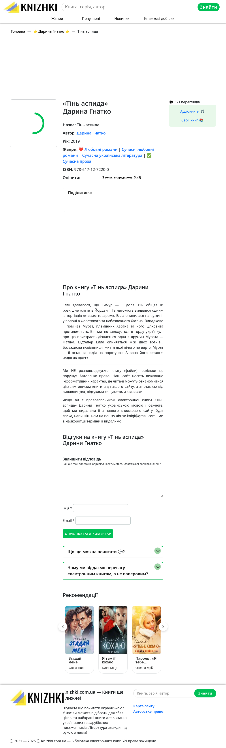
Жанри (57, 18)
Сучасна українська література (112, 155)
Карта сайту (143, 706)
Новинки (122, 18)
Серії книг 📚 (192, 120)
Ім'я (67, 508)
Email (69, 520)
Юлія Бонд (109, 668)
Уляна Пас (75, 668)
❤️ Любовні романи (98, 149)
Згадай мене (74, 660)
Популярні (91, 18)
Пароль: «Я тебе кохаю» (146, 660)
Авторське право (148, 711)
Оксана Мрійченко (147, 668)
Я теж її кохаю (108, 660)
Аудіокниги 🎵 (192, 111)
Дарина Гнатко (91, 133)
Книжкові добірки (159, 18)
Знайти (208, 7)
